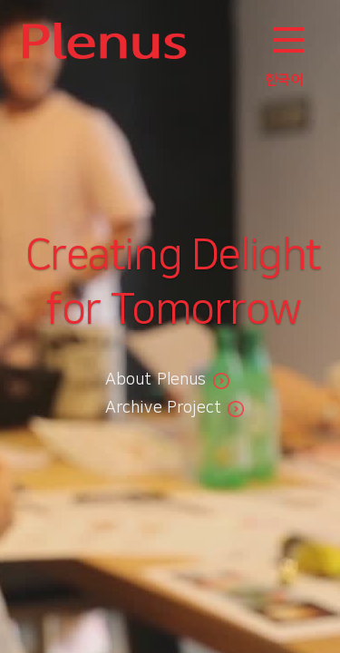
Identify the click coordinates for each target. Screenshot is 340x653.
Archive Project (163, 408)
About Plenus (156, 380)
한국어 (284, 80)
